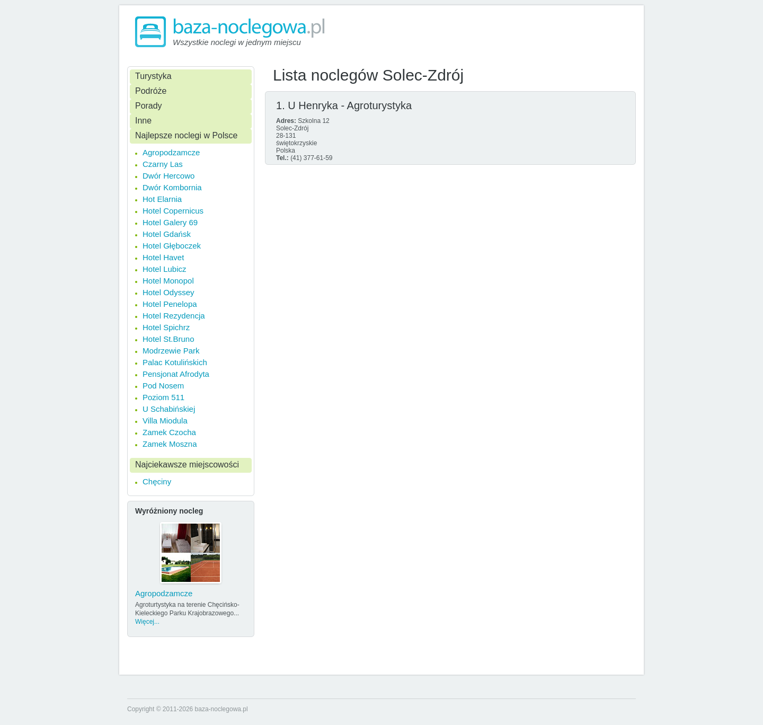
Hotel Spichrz (166, 327)
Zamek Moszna (170, 443)
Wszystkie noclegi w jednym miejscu (237, 42)
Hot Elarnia (162, 199)
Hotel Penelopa (170, 303)
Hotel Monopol (168, 280)
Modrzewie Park (171, 350)
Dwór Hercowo (168, 175)
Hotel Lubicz (165, 268)
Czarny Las (163, 164)
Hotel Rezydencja (174, 315)
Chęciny (157, 481)
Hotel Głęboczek (172, 245)
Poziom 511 (163, 397)
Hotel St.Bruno (168, 338)
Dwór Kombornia (172, 187)
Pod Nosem (163, 385)
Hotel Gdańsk (167, 233)
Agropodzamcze (171, 152)
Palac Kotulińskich (175, 362)
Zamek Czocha (169, 432)
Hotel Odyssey (168, 292)
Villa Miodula (165, 420)
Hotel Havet (163, 257)
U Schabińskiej (169, 408)
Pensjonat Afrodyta (176, 373)
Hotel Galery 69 (170, 222)
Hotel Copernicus (173, 210)
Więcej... (147, 621)
